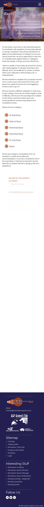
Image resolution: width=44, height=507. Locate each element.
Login (10, 456)
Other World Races (16, 134)
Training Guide (13, 444)
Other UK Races (15, 121)
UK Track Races (15, 140)
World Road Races (16, 128)
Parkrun (12, 146)
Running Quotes (14, 485)
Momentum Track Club (16, 447)
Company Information (16, 450)
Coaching (11, 441)
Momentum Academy (16, 467)
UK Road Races (15, 115)
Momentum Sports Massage (18, 473)
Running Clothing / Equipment (19, 479)
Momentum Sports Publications (19, 476)
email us (29, 163)
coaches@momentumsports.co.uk (18, 411)
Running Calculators (15, 482)
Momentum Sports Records (18, 470)
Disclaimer (11, 453)
